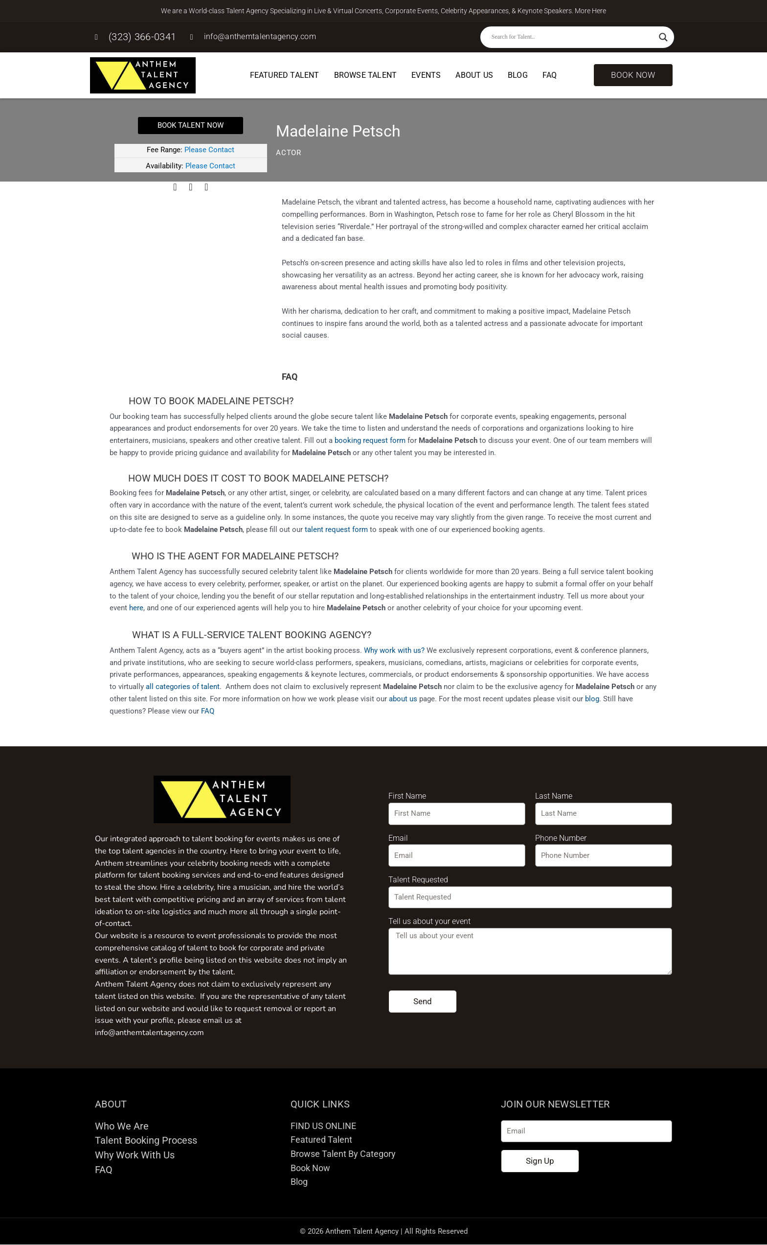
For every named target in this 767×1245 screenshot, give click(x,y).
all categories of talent (183, 686)
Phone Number (561, 838)
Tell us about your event (429, 921)
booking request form (370, 440)
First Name (407, 796)
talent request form (336, 529)
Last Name (553, 796)
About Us (474, 75)
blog (592, 698)
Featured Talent (284, 75)
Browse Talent (365, 75)
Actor (288, 152)
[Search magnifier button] (663, 37)
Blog (518, 75)
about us (403, 698)
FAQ (549, 75)
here (136, 607)
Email (398, 838)
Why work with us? (394, 650)
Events (426, 75)
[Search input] (573, 37)
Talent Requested (418, 879)
